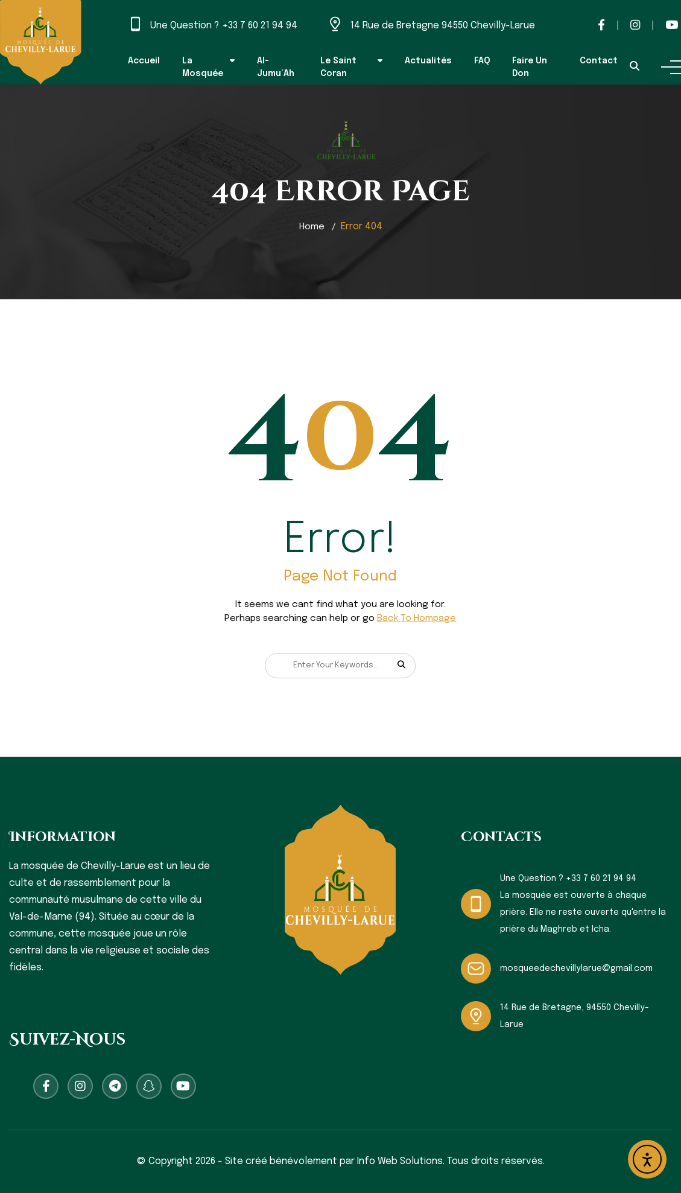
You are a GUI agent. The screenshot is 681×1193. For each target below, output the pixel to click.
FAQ (482, 61)
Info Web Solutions (400, 1161)
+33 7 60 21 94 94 (259, 26)
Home (312, 226)
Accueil (144, 61)
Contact (599, 61)
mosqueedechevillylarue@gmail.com (576, 968)
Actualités (428, 61)
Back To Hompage (416, 618)
